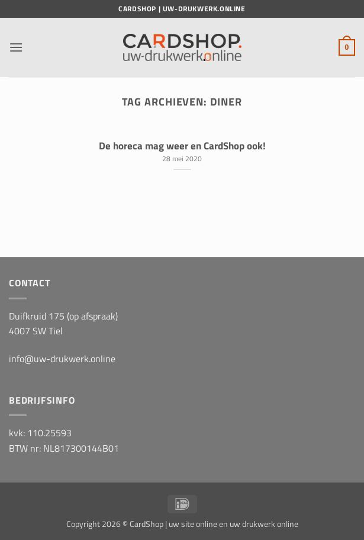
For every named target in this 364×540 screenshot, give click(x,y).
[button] (16, 47)
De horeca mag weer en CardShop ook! (182, 145)
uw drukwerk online (264, 524)
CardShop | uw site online (173, 524)
